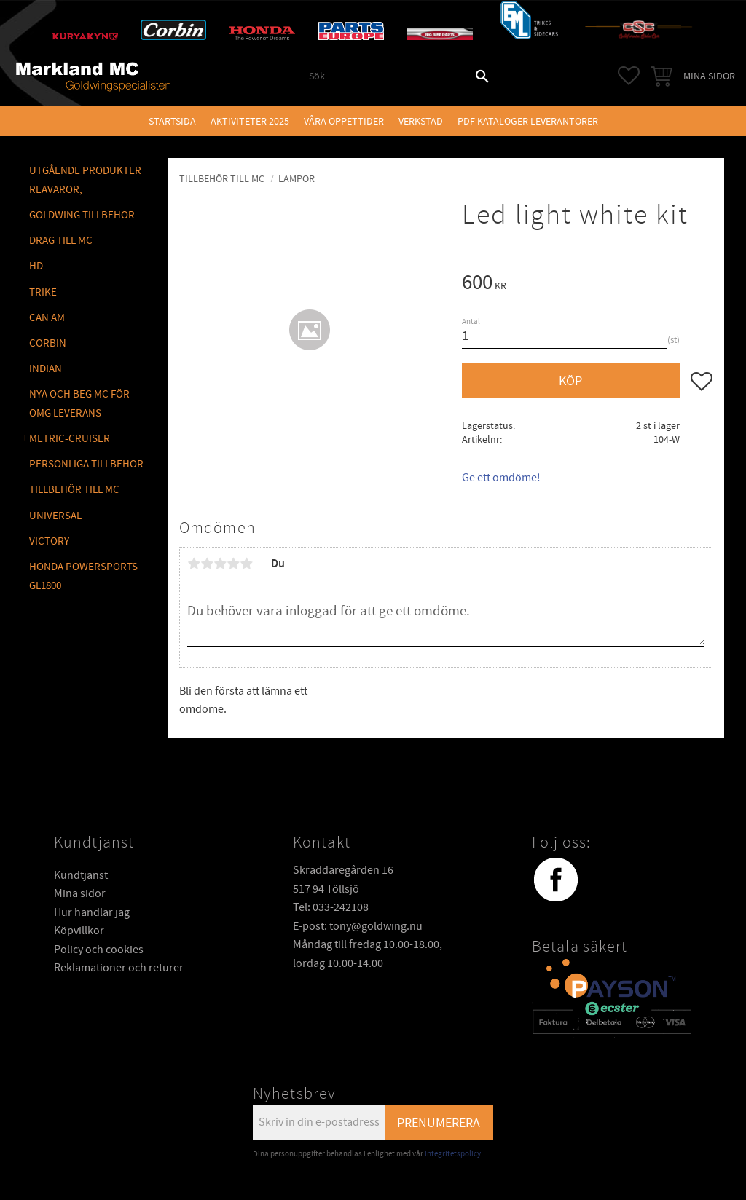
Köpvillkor (79, 930)
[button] (629, 76)
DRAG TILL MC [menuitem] (61, 241)
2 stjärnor (206, 563)
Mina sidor (80, 893)
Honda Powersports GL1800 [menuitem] (83, 576)
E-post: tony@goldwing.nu (358, 926)
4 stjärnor (233, 563)
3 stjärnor (220, 563)
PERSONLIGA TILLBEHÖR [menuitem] (86, 464)
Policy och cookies (99, 949)
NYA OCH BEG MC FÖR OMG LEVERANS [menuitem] (79, 403)
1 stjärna (193, 563)
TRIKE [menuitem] (43, 292)
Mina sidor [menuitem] (709, 76)
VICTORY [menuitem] (49, 541)
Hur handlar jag (92, 912)
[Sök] (482, 75)
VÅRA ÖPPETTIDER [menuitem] (344, 121)
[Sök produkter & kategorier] (387, 75)
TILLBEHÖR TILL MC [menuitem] (74, 490)
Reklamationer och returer (119, 967)
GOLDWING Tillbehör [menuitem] (82, 215)
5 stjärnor (246, 563)
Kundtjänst (81, 875)
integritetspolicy (453, 1153)
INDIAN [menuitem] (45, 369)
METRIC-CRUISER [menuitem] (69, 439)
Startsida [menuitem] (172, 121)
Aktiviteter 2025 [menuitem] (250, 121)
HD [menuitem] (36, 266)
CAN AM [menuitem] (47, 318)
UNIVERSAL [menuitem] (55, 516)
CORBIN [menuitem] (47, 343)
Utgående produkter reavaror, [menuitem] (85, 180)
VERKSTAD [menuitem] (420, 121)
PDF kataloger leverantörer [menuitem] (528, 121)
